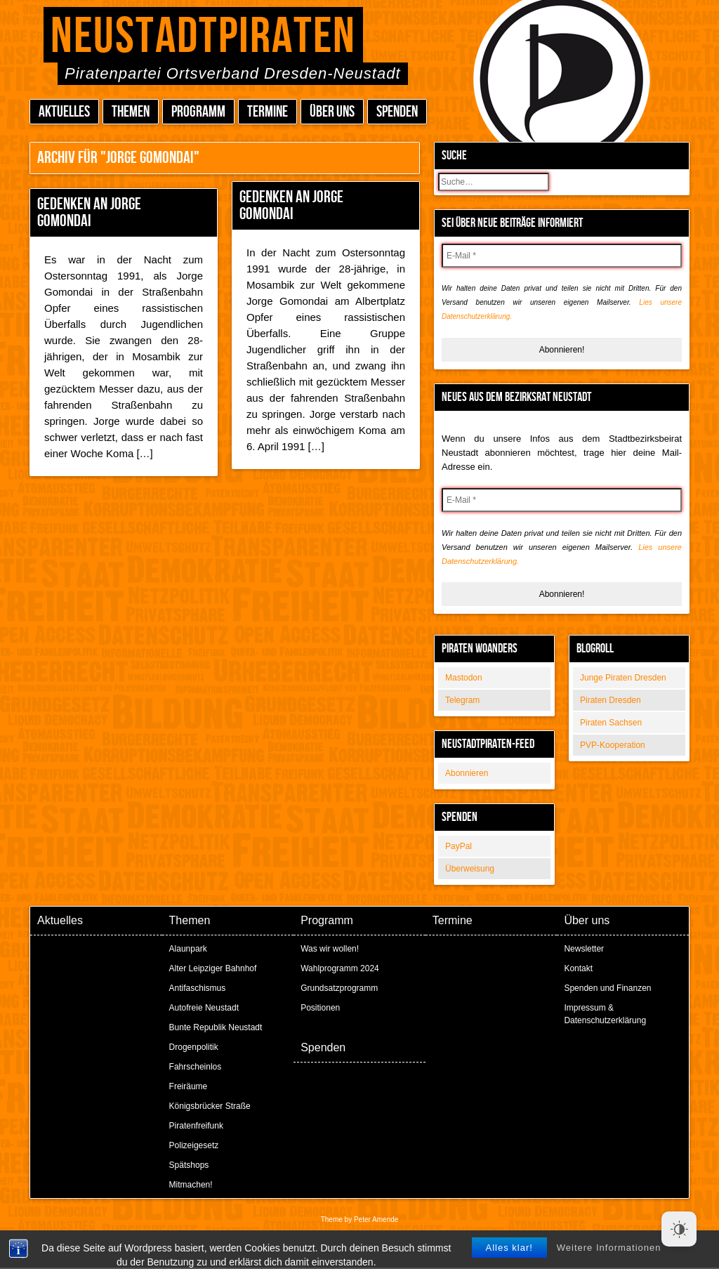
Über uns (332, 112)
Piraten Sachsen (611, 723)
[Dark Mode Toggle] (679, 1229)
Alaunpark (188, 949)
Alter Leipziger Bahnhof (213, 968)
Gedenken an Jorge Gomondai (89, 212)
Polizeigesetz (194, 1145)
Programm (198, 112)
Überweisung (469, 869)
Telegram (462, 700)
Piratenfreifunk (196, 1126)
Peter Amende (376, 1219)
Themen (131, 112)
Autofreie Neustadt (204, 1008)
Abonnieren (466, 773)
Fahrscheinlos (195, 1067)
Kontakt (578, 968)
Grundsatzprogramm (339, 988)
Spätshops (189, 1165)
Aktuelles (64, 112)
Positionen (320, 1008)
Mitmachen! (191, 1185)
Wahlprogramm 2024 (340, 968)
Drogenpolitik (193, 1047)
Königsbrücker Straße (210, 1106)
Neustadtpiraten (203, 36)
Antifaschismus (197, 988)
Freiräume (188, 1086)
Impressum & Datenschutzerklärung (605, 1014)
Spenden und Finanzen (607, 988)
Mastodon (463, 678)
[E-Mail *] (562, 256)
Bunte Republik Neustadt (216, 1027)
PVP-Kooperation (612, 745)
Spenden (397, 112)
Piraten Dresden (610, 700)
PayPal (458, 846)
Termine (267, 112)
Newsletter (584, 949)
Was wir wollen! (330, 949)
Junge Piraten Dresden (623, 678)
